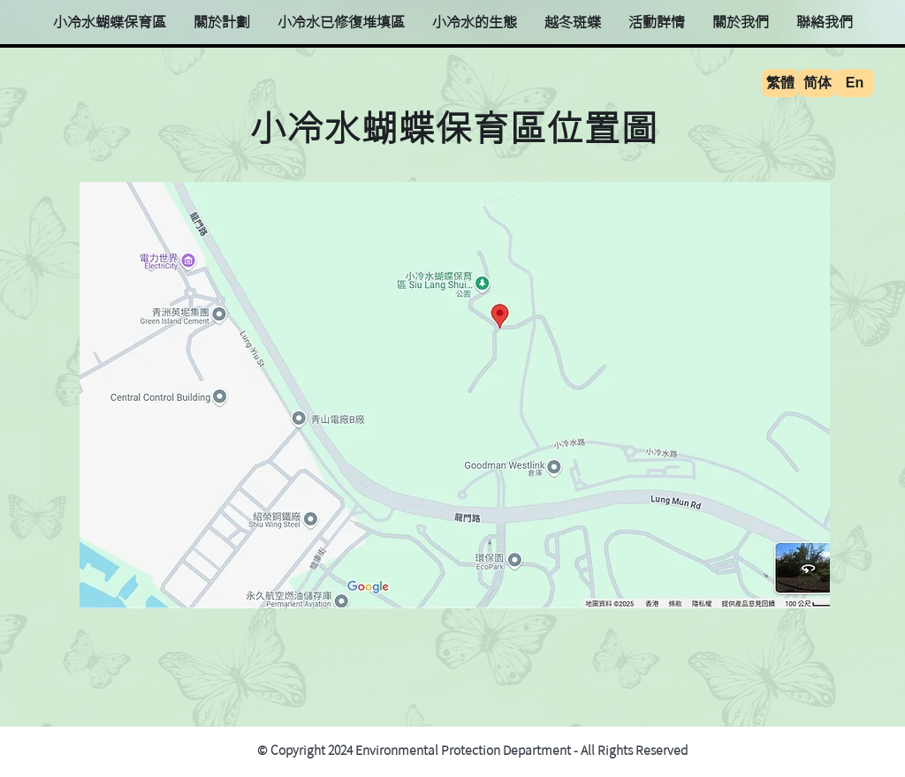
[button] (474, 22)
